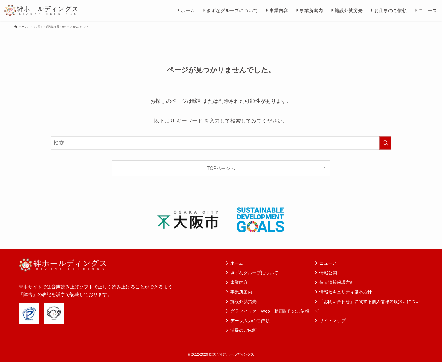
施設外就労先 (243, 301)
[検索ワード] (221, 143)
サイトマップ (332, 320)
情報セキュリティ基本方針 (345, 291)
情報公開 (328, 272)
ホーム (236, 263)
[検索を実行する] (385, 143)
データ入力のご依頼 (250, 320)
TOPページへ (221, 168)
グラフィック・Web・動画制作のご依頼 (269, 311)
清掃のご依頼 (243, 330)
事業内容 (239, 282)
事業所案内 (241, 291)
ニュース (328, 263)
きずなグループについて (254, 272)
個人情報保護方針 (336, 282)
